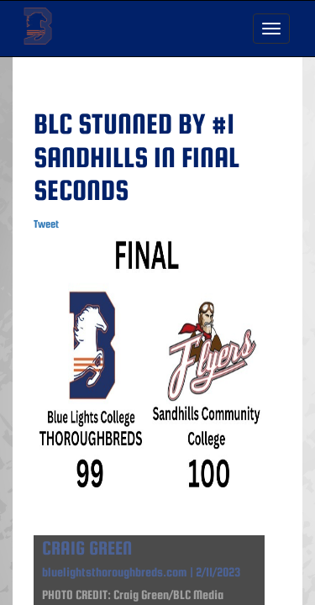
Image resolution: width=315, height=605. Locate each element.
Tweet (46, 224)
